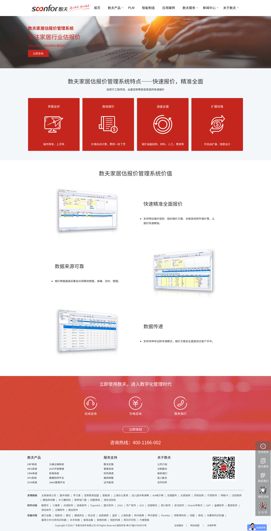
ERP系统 (32, 464)
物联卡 (224, 495)
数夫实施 (108, 464)
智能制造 (148, 7)
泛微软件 (60, 510)
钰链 (192, 515)
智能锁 (106, 495)
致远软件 (73, 510)
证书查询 (108, 482)
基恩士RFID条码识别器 (53, 520)
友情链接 (32, 495)
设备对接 (32, 515)
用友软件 (46, 510)
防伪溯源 (108, 473)
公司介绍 (162, 464)
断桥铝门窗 (80, 500)
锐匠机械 (115, 520)
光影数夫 (162, 468)
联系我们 (162, 473)
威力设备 (46, 515)
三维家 (56, 505)
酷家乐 (45, 505)
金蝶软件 (219, 505)
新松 (200, 515)
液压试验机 (110, 500)
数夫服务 (189, 7)
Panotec (165, 515)
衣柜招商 (199, 495)
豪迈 (68, 515)
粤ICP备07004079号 (136, 525)
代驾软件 (212, 495)
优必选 (91, 515)
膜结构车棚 (49, 500)
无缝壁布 (172, 495)
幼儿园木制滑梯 (140, 495)
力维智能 (144, 520)
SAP (208, 505)
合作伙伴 (162, 482)
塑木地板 (64, 495)
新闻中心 (209, 7)
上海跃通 (126, 515)
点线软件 (68, 505)
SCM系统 (32, 482)
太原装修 (185, 495)
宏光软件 (179, 505)
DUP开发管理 (56, 468)
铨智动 (58, 515)
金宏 (114, 515)
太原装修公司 (48, 495)
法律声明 (211, 525)
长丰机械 (75, 520)
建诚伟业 (79, 515)
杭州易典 (139, 515)
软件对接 (32, 505)
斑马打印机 (130, 520)
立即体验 (135, 429)
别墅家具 (95, 500)
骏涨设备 (88, 520)
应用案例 (168, 7)
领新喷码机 (180, 515)
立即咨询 (38, 53)
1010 (120, 505)
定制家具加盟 (91, 495)
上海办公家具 (120, 495)
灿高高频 (104, 515)
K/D (142, 505)
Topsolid (95, 505)
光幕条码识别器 (215, 515)
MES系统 (32, 468)
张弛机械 (102, 520)
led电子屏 (158, 495)
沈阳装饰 (237, 495)
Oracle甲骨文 (195, 505)
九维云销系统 (56, 464)
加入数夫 (162, 478)
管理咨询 (108, 468)
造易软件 (82, 505)
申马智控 (152, 515)
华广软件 (131, 505)
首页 (97, 7)
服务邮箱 (108, 478)
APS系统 (32, 478)
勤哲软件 (233, 505)
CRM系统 (32, 473)
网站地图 (195, 525)
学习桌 (77, 495)
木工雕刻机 (65, 500)
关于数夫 (229, 7)
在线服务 (178, 525)
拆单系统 (54, 473)
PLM (131, 7)
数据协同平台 (56, 478)
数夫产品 (114, 7)
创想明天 (152, 505)
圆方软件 (108, 505)
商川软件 (166, 505)
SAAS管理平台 (57, 482)
